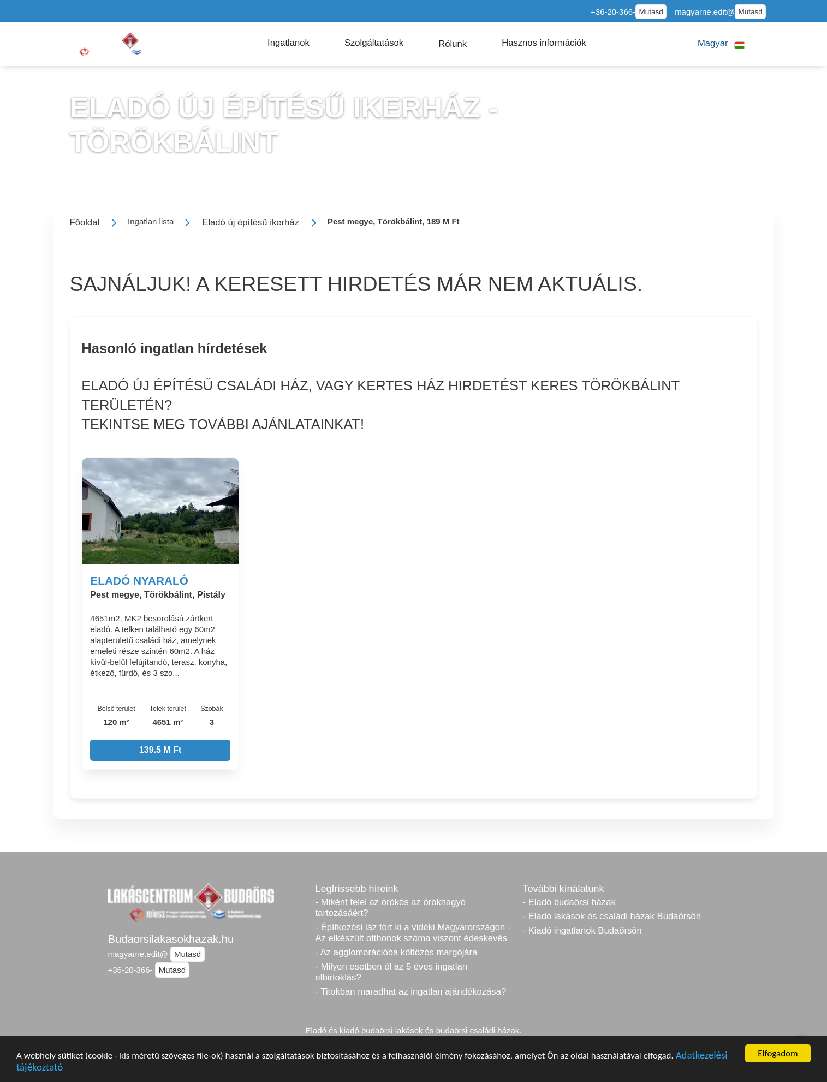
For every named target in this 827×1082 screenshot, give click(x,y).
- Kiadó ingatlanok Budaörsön (582, 930)
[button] (288, 43)
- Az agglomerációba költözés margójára (397, 952)
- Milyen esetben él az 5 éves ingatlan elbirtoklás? (391, 972)
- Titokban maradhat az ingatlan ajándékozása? (411, 991)
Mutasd (651, 12)
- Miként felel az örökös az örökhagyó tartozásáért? (391, 907)
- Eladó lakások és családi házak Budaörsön (612, 916)
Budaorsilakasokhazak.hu (171, 939)
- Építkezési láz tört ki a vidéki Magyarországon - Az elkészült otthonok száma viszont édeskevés (413, 932)
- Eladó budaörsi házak (569, 902)
